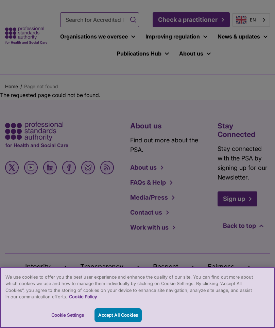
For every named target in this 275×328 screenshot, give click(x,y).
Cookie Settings (67, 320)
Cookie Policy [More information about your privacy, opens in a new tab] (83, 301)
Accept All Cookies (118, 320)
